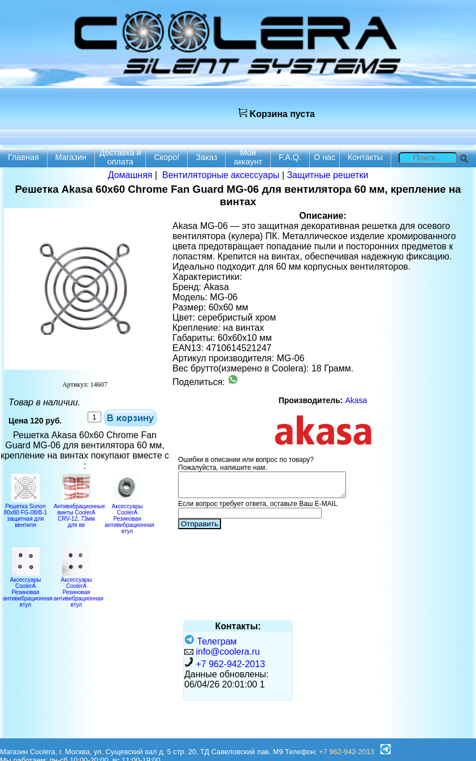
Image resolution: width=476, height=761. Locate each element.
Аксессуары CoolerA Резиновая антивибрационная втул (129, 515)
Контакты (365, 157)
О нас (324, 157)
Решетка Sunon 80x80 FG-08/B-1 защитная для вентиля (25, 512)
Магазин (71, 157)
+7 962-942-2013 (230, 664)
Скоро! (166, 157)
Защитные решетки (327, 175)
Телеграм (210, 641)
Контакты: (238, 626)
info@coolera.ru (227, 651)
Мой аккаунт (247, 157)
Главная (23, 157)
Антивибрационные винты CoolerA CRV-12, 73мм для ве (79, 512)
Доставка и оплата (120, 157)
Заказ (207, 157)
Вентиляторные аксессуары (220, 175)
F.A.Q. (290, 157)
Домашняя (130, 175)
